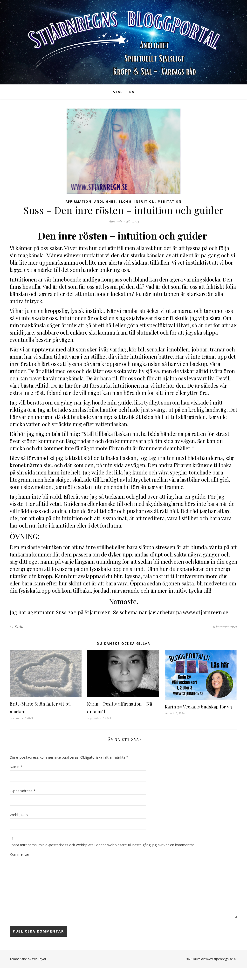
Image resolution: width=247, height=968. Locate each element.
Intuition (144, 201)
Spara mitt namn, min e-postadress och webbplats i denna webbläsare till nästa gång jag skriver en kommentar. (102, 844)
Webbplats (19, 814)
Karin (18, 626)
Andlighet (105, 201)
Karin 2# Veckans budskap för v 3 (199, 707)
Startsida (123, 91)
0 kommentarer (225, 626)
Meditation (170, 201)
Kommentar (19, 854)
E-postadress (22, 790)
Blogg (125, 201)
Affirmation (78, 201)
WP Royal (39, 959)
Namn (16, 766)
